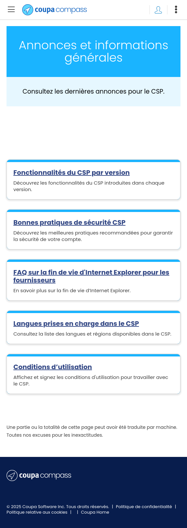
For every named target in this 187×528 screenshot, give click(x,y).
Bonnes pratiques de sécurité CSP (69, 222)
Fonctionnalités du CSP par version (71, 172)
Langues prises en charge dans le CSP (76, 323)
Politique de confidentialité (144, 507)
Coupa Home (95, 512)
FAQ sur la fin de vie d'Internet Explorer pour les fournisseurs (91, 276)
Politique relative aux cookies (38, 512)
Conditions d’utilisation (52, 366)
